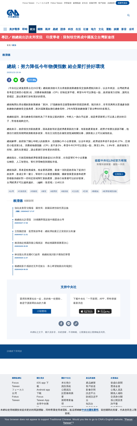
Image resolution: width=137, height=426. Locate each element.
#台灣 (11, 191)
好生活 (85, 3)
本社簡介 (11, 397)
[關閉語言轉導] (135, 419)
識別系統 (21, 397)
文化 (101, 29)
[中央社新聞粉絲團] (7, 376)
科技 (70, 29)
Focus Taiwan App (50, 390)
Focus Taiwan (28, 3)
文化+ (77, 390)
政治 (32, 29)
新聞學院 (95, 390)
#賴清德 (64, 191)
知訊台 (63, 404)
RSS (81, 404)
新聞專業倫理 (57, 397)
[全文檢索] (128, 15)
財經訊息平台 (52, 404)
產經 (55, 29)
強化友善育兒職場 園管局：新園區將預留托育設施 (41, 208)
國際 (40, 29)
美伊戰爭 (14, 29)
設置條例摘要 (43, 397)
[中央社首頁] (13, 14)
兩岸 (47, 29)
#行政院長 (22, 191)
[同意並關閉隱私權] (135, 409)
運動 (108, 29)
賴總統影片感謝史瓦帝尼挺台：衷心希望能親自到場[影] (43, 266)
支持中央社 (122, 3)
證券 (63, 29)
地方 (93, 29)
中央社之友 (73, 404)
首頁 (9, 45)
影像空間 (93, 3)
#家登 (43, 191)
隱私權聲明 (85, 397)
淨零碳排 (67, 3)
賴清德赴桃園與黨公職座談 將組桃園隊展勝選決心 (41, 243)
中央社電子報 (107, 390)
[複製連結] (22, 80)
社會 (86, 29)
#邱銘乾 (34, 191)
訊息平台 (40, 404)
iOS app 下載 (14, 390)
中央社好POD (121, 390)
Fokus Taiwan (56, 3)
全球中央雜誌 (67, 390)
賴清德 (18, 200)
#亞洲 (85, 191)
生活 (78, 29)
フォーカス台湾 (42, 3)
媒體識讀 (77, 3)
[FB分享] (9, 80)
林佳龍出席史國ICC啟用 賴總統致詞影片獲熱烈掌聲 (42, 254)
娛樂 (116, 29)
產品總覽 (11, 404)
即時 (25, 29)
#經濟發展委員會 (110, 191)
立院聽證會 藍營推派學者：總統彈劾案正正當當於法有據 (45, 231)
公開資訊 (31, 397)
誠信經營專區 (71, 397)
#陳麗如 (95, 191)
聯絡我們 (95, 397)
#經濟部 (53, 191)
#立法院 (75, 191)
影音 (124, 29)
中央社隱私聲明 (90, 410)
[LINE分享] (15, 80)
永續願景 (111, 3)
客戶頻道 (102, 3)
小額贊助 (42, 311)
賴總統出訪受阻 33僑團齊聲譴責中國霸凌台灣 (39, 219)
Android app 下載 (30, 390)
